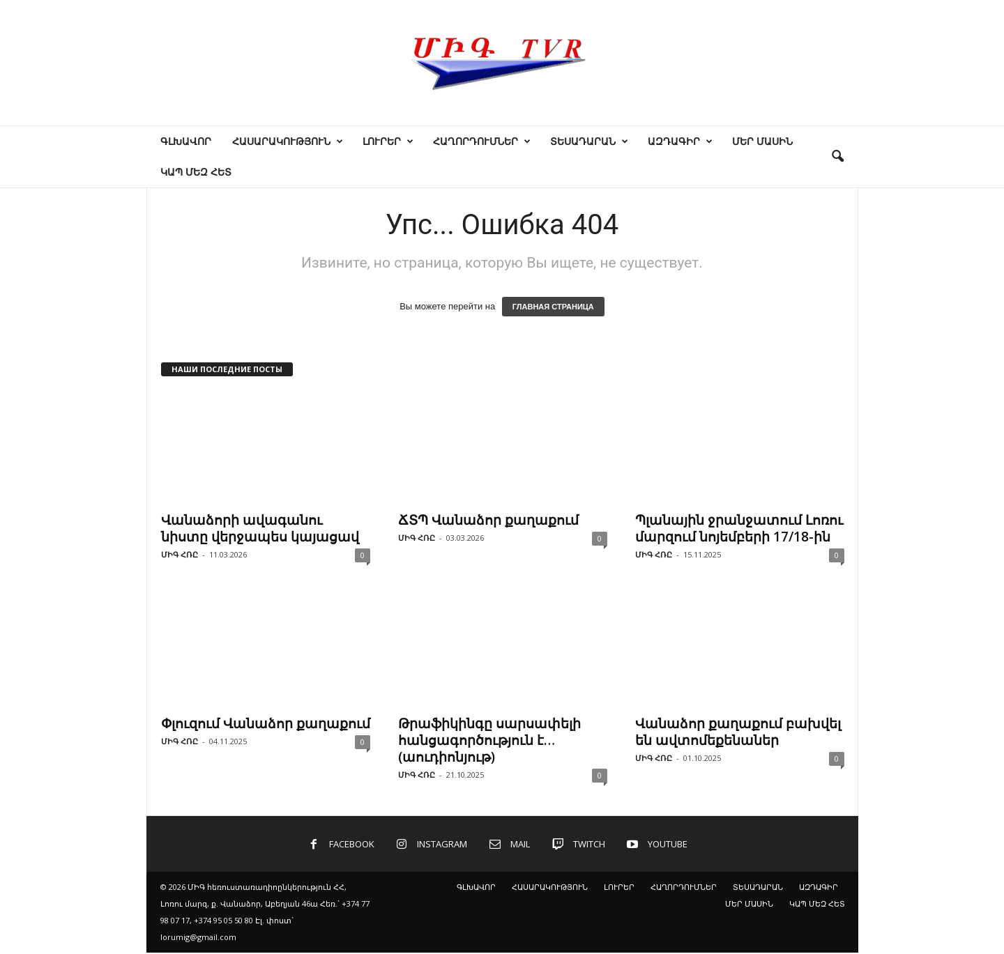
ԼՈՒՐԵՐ (388, 141)
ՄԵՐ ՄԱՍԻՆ (762, 141)
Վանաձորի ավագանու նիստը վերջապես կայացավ (260, 528)
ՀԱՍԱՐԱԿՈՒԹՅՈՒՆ (287, 141)
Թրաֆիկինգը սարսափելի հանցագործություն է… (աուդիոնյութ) (489, 740)
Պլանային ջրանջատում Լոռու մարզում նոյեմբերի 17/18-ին (739, 528)
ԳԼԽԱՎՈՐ (185, 141)
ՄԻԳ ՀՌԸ (179, 554)
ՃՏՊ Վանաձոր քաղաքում (488, 520)
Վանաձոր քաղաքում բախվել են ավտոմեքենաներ (738, 731)
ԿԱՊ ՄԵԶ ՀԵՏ (195, 171)
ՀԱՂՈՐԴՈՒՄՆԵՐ (482, 141)
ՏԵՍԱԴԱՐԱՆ (589, 141)
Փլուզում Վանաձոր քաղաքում (265, 723)
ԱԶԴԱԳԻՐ (680, 141)
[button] (837, 156)
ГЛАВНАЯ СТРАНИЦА (553, 306)
